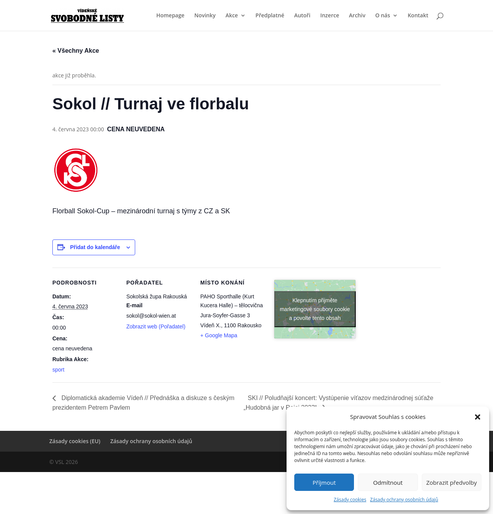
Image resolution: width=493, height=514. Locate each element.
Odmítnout (388, 482)
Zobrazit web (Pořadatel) (155, 326)
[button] (477, 417)
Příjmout (324, 482)
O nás (382, 16)
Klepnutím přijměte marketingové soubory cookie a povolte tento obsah (315, 309)
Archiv (357, 16)
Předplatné (269, 16)
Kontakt (417, 16)
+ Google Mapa (218, 335)
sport (58, 370)
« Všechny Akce (75, 50)
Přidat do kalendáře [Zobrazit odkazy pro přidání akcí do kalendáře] (95, 247)
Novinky (204, 16)
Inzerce (329, 16)
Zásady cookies (350, 499)
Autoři (302, 16)
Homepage (170, 16)
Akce (231, 16)
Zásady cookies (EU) (75, 441)
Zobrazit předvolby (451, 482)
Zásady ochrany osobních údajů (404, 499)
